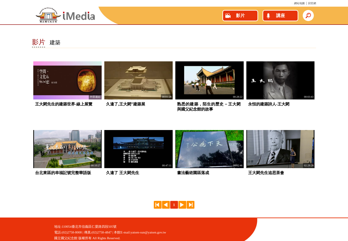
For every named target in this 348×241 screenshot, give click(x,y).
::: (292, 3)
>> (190, 205)
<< (158, 205)
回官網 (312, 3)
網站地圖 (299, 3)
